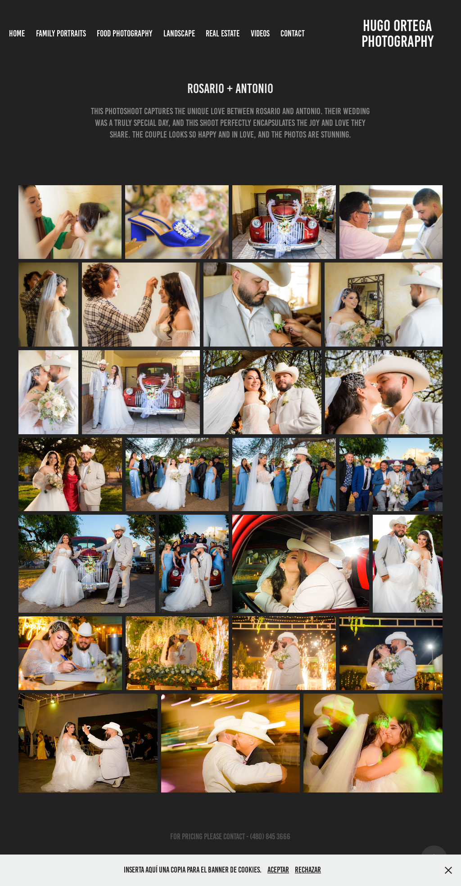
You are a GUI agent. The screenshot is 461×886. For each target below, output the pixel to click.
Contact (292, 33)
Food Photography (124, 33)
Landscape (179, 33)
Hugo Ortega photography (398, 33)
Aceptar (278, 869)
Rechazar (308, 869)
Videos (260, 33)
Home (17, 33)
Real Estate (223, 33)
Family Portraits (61, 33)
